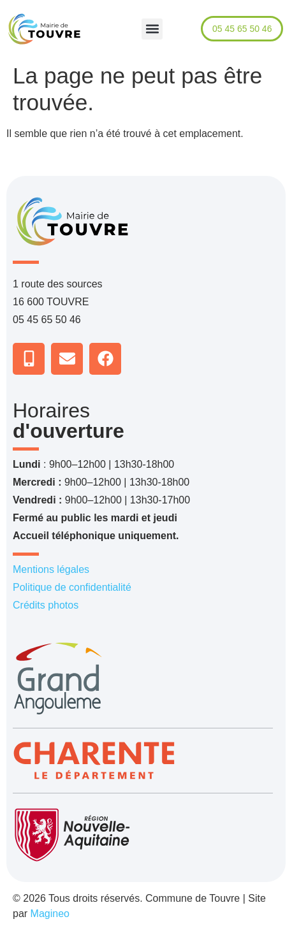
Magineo (50, 913)
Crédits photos (45, 605)
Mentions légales (51, 569)
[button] (152, 29)
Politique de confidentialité (72, 587)
